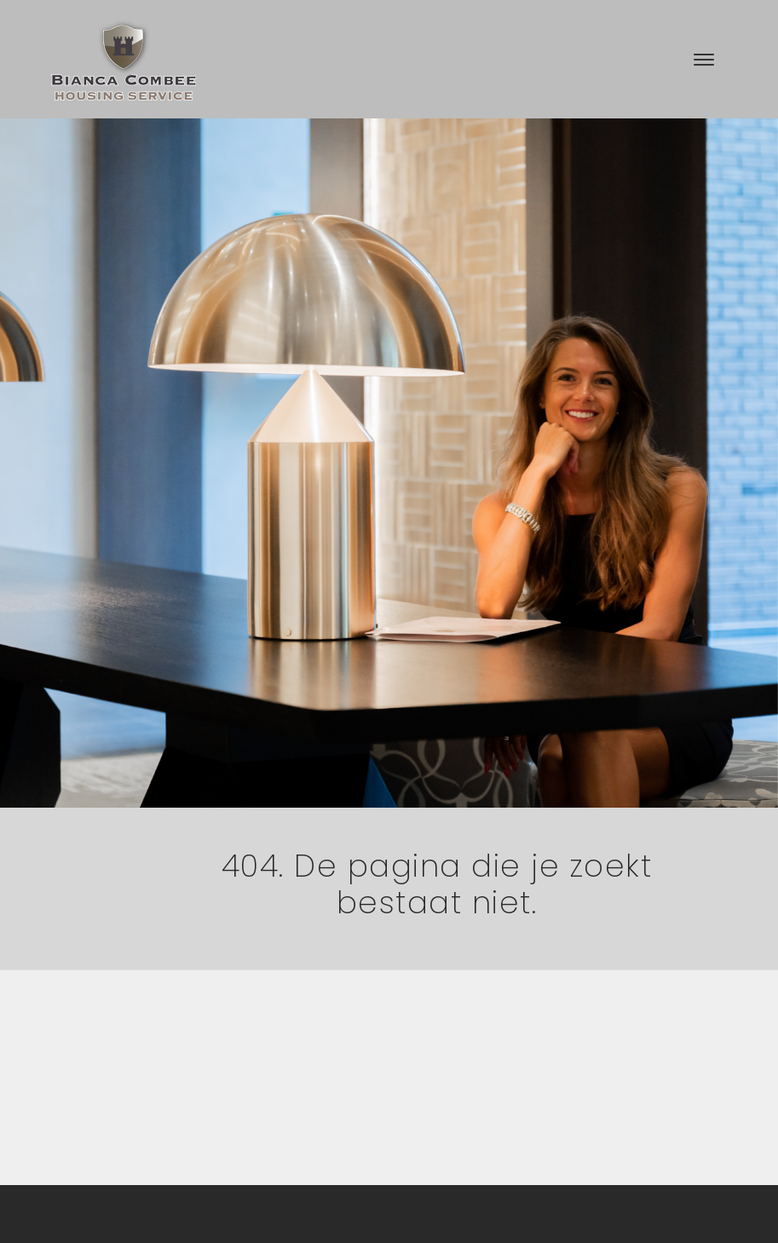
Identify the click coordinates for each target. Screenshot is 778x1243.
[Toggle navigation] (703, 59)
